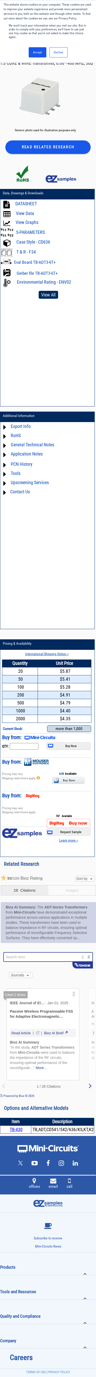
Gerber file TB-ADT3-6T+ (37, 273)
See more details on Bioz (80, 1095)
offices (34, 1184)
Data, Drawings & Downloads (23, 193)
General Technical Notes (32, 444)
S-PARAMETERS (30, 232)
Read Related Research (48, 147)
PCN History (22, 464)
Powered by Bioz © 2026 (17, 1096)
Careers (21, 1357)
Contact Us (20, 491)
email (53, 1184)
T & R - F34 (26, 252)
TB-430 (16, 1129)
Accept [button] (37, 52)
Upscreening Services (30, 482)
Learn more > (68, 840)
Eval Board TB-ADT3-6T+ (35, 262)
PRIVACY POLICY (58, 1372)
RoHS (16, 435)
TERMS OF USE (36, 1372)
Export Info (21, 426)
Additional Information (19, 416)
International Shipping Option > (47, 654)
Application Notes (27, 454)
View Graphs (27, 222)
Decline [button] (58, 52)
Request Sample (64, 832)
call (69, 1184)
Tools (15, 473)
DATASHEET (26, 203)
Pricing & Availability (17, 643)
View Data (25, 213)
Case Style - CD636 (33, 242)
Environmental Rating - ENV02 (44, 282)
